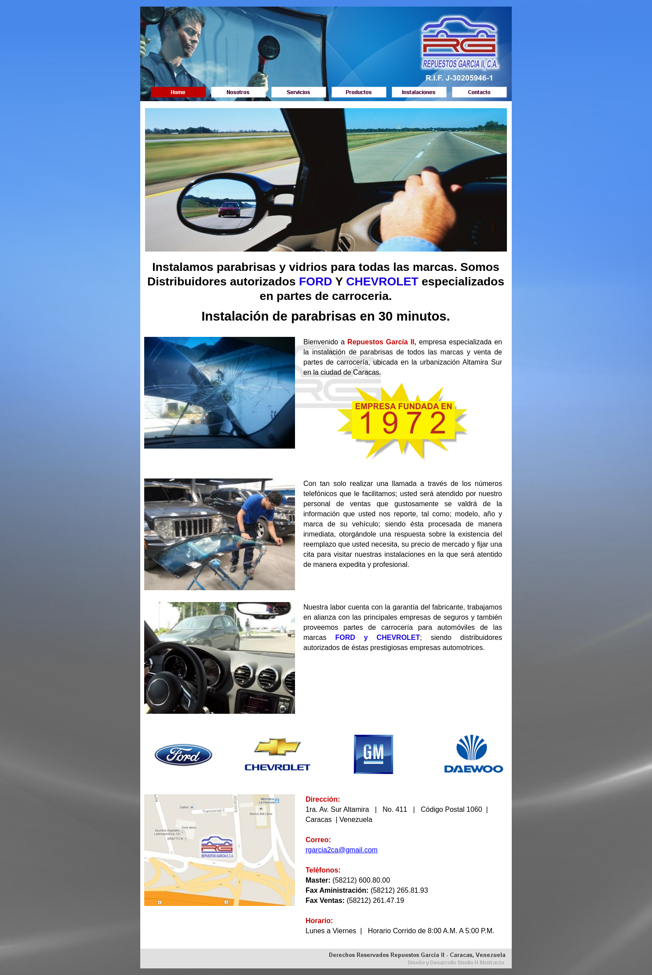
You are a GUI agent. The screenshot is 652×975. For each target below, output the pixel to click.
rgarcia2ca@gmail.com (342, 850)
